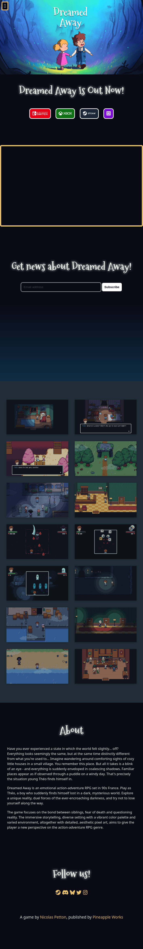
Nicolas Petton (53, 917)
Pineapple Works (108, 917)
